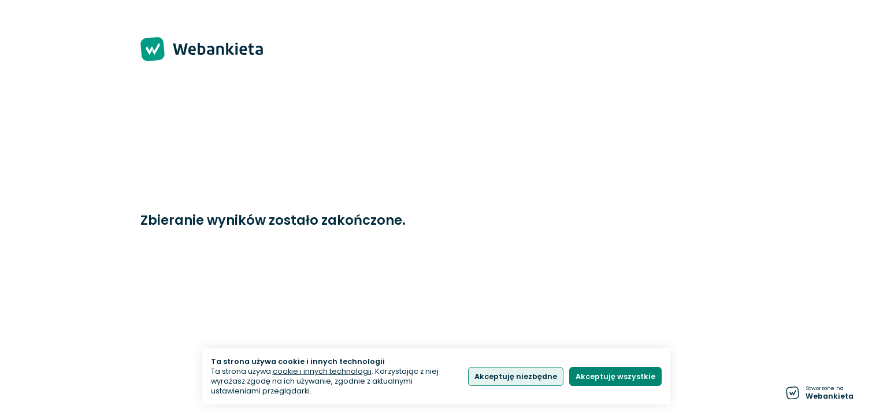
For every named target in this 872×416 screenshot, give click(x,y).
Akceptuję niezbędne (515, 376)
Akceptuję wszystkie (615, 376)
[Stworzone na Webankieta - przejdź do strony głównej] (819, 392)
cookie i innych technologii (322, 371)
